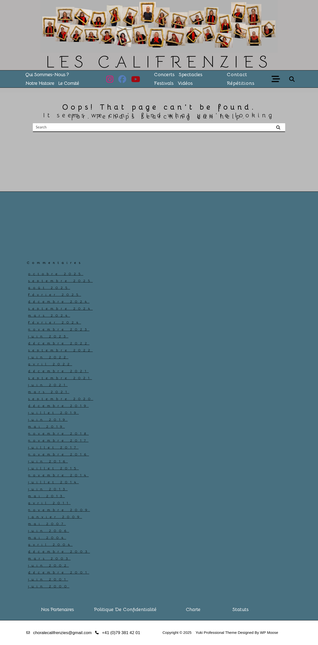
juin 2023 (48, 336)
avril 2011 (49, 503)
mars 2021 (48, 392)
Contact (237, 74)
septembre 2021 (60, 378)
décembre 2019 (58, 405)
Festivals (164, 83)
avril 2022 (50, 364)
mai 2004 (47, 537)
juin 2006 (48, 530)
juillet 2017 (53, 447)
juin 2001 (48, 579)
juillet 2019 (53, 412)
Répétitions (241, 83)
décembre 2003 (59, 551)
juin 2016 (48, 461)
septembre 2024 (60, 308)
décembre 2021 (58, 371)
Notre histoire (39, 83)
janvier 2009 (55, 517)
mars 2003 (49, 558)
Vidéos (185, 83)
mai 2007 (47, 524)
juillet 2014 (53, 482)
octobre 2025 (55, 274)
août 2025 (49, 287)
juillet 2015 (53, 468)
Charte (193, 609)
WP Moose (269, 632)
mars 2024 (49, 315)
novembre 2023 (58, 329)
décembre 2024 (58, 301)
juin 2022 (48, 357)
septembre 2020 (60, 399)
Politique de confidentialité (125, 609)
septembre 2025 (60, 280)
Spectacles (190, 74)
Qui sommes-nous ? (47, 74)
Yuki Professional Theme (216, 632)
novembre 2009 (59, 510)
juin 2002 (48, 565)
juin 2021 (48, 385)
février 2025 (54, 294)
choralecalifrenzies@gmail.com (62, 633)
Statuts (240, 609)
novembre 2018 (58, 433)
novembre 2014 (58, 475)
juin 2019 (48, 419)
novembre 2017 (58, 440)
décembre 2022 (58, 343)
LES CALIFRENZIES (159, 61)
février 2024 (54, 322)
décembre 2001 (58, 572)
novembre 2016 (58, 454)
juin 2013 (48, 489)
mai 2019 (46, 426)
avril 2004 (50, 544)
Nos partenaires (57, 609)
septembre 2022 (60, 350)
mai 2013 (46, 496)
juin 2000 (48, 586)
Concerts (164, 74)
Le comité (68, 83)
